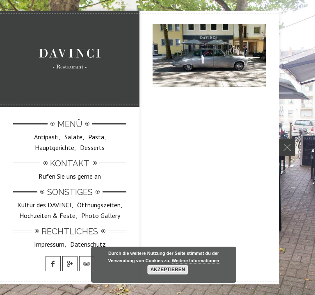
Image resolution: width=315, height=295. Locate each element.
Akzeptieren (168, 269)
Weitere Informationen (195, 260)
